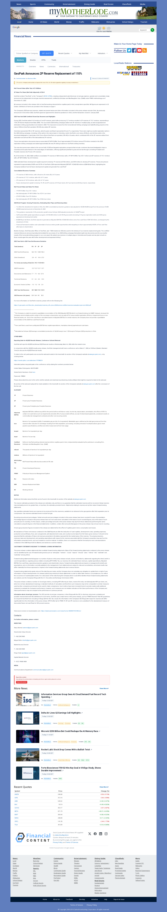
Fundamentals (99, 883)
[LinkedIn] (100, 837)
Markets (20, 60)
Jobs (116, 861)
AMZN (17, 794)
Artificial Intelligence (64, 705)
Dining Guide (89, 4)
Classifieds (126, 4)
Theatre (76, 863)
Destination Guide (60, 873)
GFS (86, 741)
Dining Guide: (100, 858)
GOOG (17, 808)
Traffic (81, 22)
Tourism (143, 22)
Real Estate (108, 4)
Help (105, 899)
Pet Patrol (57, 878)
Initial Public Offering (64, 760)
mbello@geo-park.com (29, 640)
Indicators (101, 53)
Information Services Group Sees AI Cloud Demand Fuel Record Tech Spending (73, 695)
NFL (34, 871)
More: (137, 858)
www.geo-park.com (95, 354)
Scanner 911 (139, 863)
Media (142, 4)
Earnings (60, 723)
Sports (33, 4)
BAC (16, 804)
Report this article (21, 682)
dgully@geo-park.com (28, 653)
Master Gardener (100, 893)
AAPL (16, 798)
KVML (76, 878)
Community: (59, 858)
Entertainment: (80, 858)
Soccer (35, 881)
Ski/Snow (36, 866)
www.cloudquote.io (62, 835)
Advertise (94, 899)
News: (15, 858)
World (56, 22)
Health (56, 866)
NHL (34, 878)
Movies (76, 861)
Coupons (138, 878)
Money (69, 22)
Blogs (55, 868)
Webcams (95, 22)
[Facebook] (95, 837)
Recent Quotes (64, 53)
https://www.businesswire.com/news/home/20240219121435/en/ (61, 611)
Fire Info (56, 880)
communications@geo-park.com (43, 670)
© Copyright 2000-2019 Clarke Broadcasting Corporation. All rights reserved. (83, 909)
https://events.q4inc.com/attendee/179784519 (28, 360)
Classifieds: (119, 858)
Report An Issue (119, 899)
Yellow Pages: (140, 880)
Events (56, 861)
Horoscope (78, 866)
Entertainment (69, 4)
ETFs (43, 60)
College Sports (38, 883)
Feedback (69, 899)
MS (79, 760)
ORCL (16, 821)
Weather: (37, 858)
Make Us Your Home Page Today (128, 44)
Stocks (33, 60)
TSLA (16, 825)
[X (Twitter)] (89, 837)
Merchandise (119, 863)
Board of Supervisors (142, 871)
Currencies (51, 66)
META (16, 811)
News (19, 4)
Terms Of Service (72, 842)
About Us (56, 899)
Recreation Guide (60, 876)
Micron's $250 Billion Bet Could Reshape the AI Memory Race (70, 731)
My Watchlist (83, 53)
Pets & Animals (120, 878)
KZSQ (76, 880)
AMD (16, 801)
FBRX (60, 778)
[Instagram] (106, 837)
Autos (117, 866)
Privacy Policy (58, 842)
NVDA (16, 818)
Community (49, 4)
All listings (98, 861)
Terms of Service (76, 905)
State (31, 22)
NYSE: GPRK (48, 96)
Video (137, 868)
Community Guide (60, 871)
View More (104, 688)
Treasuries (76, 66)
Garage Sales (119, 876)
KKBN (76, 883)
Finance (97, 886)
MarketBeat (47, 705)
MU (89, 741)
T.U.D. (137, 873)
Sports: (36, 868)
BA (79, 723)
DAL (83, 723)
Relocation (98, 890)
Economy (67, 723)
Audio (137, 861)
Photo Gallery (140, 876)
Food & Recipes (79, 871)
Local (19, 22)
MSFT (16, 815)
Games (76, 868)
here (33, 372)
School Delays (127, 22)
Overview (32, 66)
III (78, 705)
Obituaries (110, 22)
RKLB (82, 760)
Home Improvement (101, 888)
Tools (53, 60)
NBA (34, 876)
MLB (34, 873)
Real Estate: (99, 881)
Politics (15, 876)
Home (45, 899)
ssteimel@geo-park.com (30, 627)
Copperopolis (99, 878)
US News (43, 22)
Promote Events (120, 871)
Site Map (82, 899)
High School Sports (39, 886)
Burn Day (36, 861)
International (64, 66)
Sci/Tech (16, 883)
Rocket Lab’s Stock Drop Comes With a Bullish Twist (66, 749)
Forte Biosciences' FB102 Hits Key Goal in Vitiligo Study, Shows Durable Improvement (71, 769)
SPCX (87, 760)
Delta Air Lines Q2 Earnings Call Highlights (62, 713)
